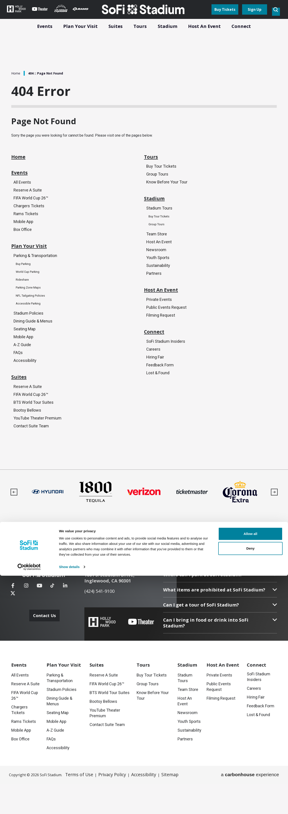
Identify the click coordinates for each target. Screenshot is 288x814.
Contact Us (45, 638)
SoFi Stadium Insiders (165, 365)
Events (22, 184)
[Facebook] (13, 618)
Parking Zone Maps (31, 306)
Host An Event (159, 255)
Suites (22, 400)
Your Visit (64, 696)
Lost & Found (157, 398)
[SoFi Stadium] (48, 603)
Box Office (23, 243)
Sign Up (254, 16)
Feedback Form (160, 390)
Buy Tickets (224, 16)
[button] (14, 518)
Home (16, 73)
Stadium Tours (159, 221)
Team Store (156, 247)
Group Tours (157, 182)
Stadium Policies (28, 331)
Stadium (158, 210)
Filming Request (160, 335)
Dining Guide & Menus (33, 340)
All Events (22, 195)
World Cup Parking (30, 290)
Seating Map (25, 348)
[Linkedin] (65, 618)
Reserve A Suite (28, 203)
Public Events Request (166, 327)
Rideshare (24, 298)
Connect (158, 355)
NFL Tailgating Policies (34, 314)
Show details (69, 805)
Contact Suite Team (31, 451)
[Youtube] (39, 618)
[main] (144, 247)
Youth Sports (157, 272)
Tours (154, 164)
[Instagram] (26, 618)
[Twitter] (78, 618)
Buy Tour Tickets (161, 174)
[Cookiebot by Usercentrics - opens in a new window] (29, 805)
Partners (154, 288)
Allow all (250, 772)
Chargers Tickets (29, 219)
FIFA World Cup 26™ (31, 211)
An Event (223, 696)
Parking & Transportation (35, 274)
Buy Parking (25, 282)
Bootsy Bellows (27, 435)
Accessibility (25, 380)
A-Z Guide (22, 364)
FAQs (18, 372)
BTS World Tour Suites (34, 427)
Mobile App (23, 235)
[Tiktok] (52, 614)
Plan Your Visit (36, 263)
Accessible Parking (31, 322)
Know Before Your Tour (166, 191)
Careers (153, 373)
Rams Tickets (26, 227)
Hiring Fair (155, 381)
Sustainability (158, 280)
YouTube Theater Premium (37, 443)
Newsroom (156, 264)
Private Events (159, 318)
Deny (250, 787)
